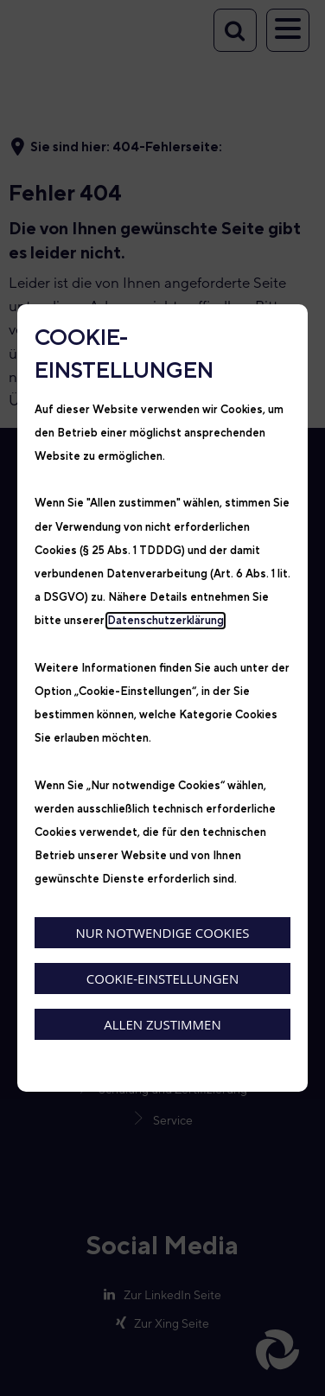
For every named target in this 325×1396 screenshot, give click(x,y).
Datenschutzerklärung (165, 621)
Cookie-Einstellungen (162, 978)
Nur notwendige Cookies (162, 932)
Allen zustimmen (162, 1024)
